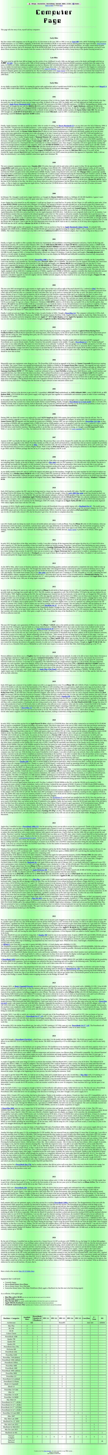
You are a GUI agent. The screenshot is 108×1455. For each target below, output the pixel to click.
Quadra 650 (65, 696)
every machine (77, 429)
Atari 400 (75, 42)
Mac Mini (84, 1075)
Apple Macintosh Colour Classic (76, 227)
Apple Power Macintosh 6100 (19, 104)
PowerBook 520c (21, 1188)
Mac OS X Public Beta (26, 1271)
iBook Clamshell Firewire (24, 986)
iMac (35, 445)
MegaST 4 (103, 86)
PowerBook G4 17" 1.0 (34, 1016)
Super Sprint (61, 71)
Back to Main (49, 5)
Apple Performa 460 (39, 870)
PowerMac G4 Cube (93, 421)
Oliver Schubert (47, 1451)
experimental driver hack (27, 838)
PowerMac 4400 (41, 259)
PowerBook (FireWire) (24, 1039)
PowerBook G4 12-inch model (80, 402)
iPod (93, 289)
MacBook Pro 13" (85, 506)
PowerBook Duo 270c (23, 1164)
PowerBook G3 (81, 342)
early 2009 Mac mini (75, 493)
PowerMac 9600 (8, 1108)
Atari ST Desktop (50, 69)
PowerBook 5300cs (61, 1202)
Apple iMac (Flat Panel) (48, 669)
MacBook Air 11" (51, 605)
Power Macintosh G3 (66, 126)
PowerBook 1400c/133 (31, 826)
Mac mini (52, 462)
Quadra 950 (24, 761)
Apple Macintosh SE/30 (44, 629)
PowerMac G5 (27, 708)
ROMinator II (57, 797)
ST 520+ (10, 63)
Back (61, 5)
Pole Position (101, 43)
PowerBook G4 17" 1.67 (80, 1025)
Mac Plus (36, 879)
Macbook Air (32, 862)
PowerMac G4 (70, 313)
